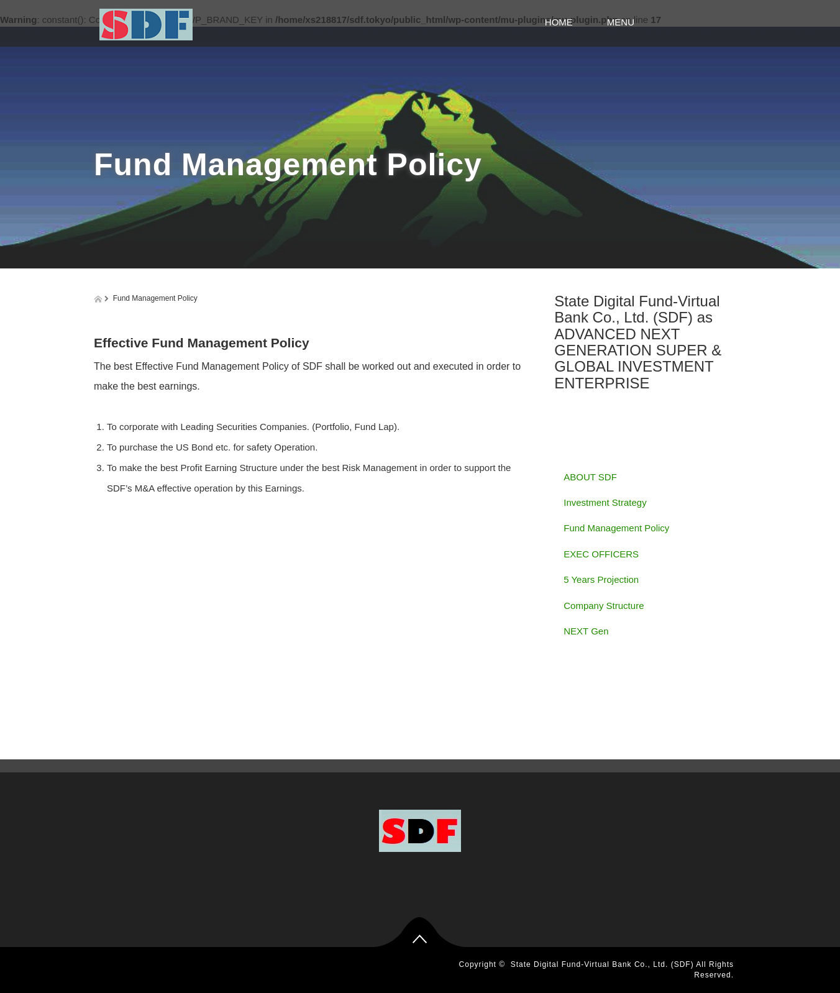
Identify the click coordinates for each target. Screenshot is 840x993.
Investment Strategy (605, 502)
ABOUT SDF (590, 477)
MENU (658, 22)
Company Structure (604, 605)
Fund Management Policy (616, 528)
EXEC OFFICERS (601, 554)
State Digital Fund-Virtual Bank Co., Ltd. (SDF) (602, 964)
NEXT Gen (586, 631)
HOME (563, 22)
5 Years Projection (601, 579)
